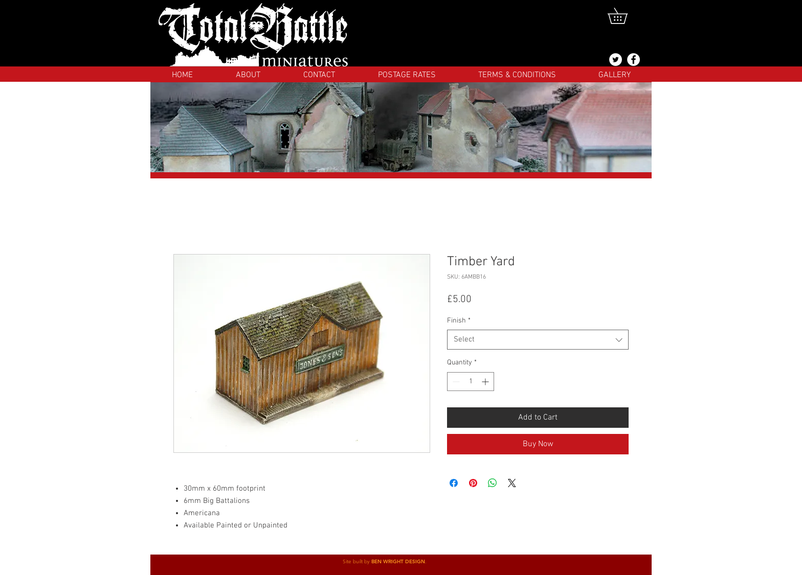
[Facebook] (633, 59)
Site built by (357, 561)
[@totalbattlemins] (615, 59)
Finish (459, 320)
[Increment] (486, 381)
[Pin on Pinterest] (473, 483)
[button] (625, 16)
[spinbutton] (470, 381)
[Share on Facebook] (454, 483)
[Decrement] (455, 381)
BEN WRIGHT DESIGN (398, 561)
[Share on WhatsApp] (492, 483)
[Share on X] (512, 483)
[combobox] (538, 340)
